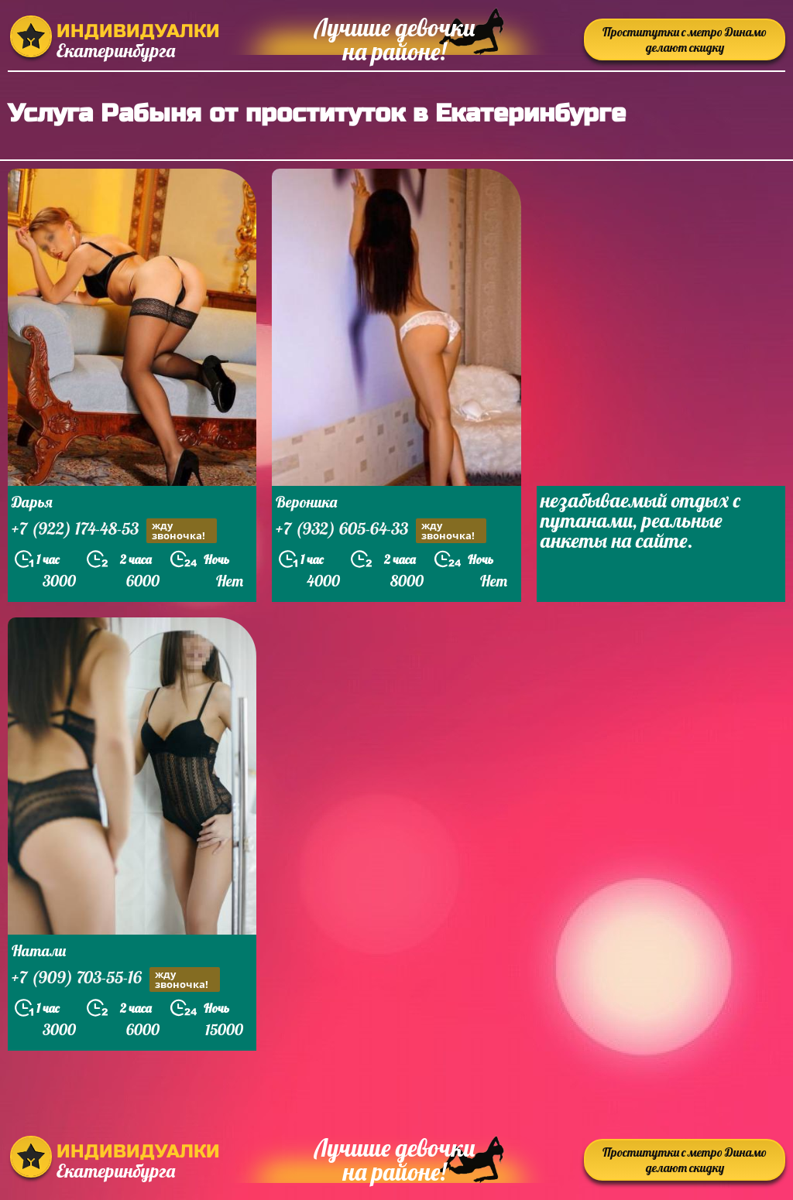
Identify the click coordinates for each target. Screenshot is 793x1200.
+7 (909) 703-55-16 (116, 979)
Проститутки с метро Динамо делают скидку (684, 39)
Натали (39, 950)
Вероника (306, 501)
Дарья (32, 501)
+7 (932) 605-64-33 (381, 530)
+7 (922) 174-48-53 (114, 530)
